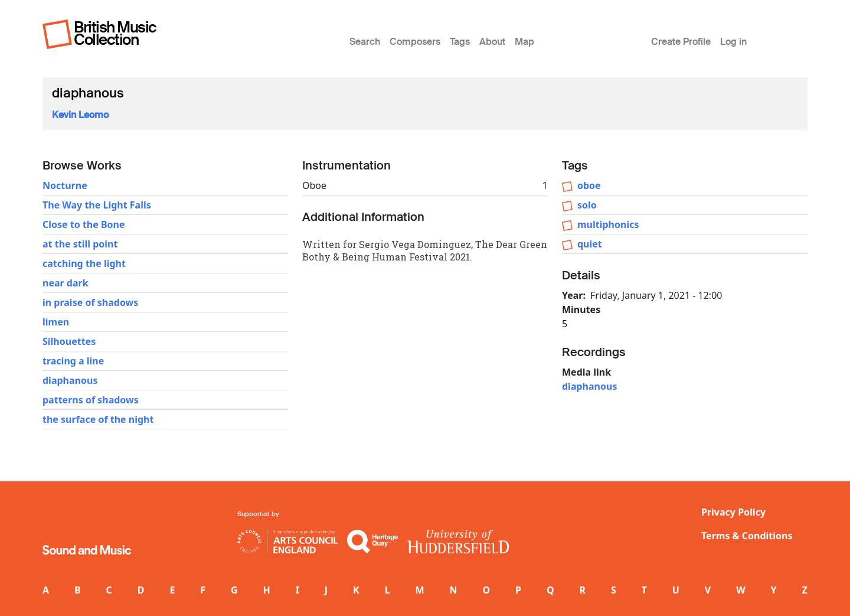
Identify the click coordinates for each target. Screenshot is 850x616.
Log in (733, 41)
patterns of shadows (90, 399)
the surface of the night (97, 419)
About (492, 41)
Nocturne (64, 185)
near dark (65, 282)
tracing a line (73, 360)
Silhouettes (69, 341)
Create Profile (681, 41)
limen (55, 321)
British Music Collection (115, 33)
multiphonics (608, 224)
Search (364, 41)
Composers (415, 41)
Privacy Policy (733, 512)
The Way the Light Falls (96, 204)
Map (524, 41)
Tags (460, 41)
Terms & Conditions (747, 535)
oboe (589, 185)
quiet (589, 243)
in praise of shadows (90, 302)
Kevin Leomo (80, 115)
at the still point (79, 243)
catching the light (84, 263)
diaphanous (69, 380)
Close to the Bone (83, 224)
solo (587, 204)
